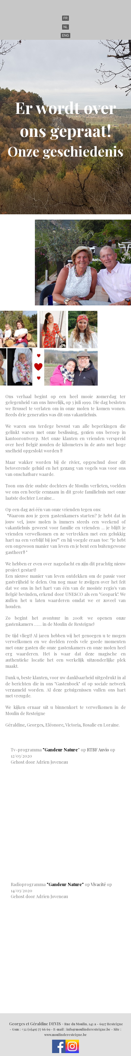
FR (65, 18)
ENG (65, 35)
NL (65, 27)
